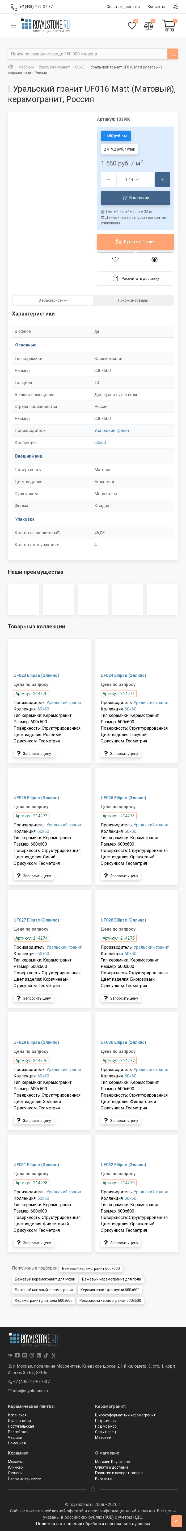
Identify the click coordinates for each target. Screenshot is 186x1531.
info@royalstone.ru (28, 1390)
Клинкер (15, 1467)
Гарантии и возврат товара (119, 1473)
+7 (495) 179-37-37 (29, 1381)
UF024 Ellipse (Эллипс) (123, 675)
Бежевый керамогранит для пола (111, 1279)
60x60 (100, 442)
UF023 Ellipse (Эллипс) (36, 675)
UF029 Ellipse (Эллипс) (36, 1042)
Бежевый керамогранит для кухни (45, 1279)
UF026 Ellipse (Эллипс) (123, 797)
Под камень (105, 1421)
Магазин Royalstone (112, 1462)
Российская (18, 1432)
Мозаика (15, 1462)
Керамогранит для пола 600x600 (44, 1300)
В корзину (135, 197)
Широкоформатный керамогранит (125, 1415)
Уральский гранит (111, 430)
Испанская (17, 1415)
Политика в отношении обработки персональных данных (93, 1523)
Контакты (103, 1478)
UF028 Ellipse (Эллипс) (123, 920)
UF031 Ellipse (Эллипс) (36, 1164)
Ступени (15, 1473)
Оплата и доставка (111, 1467)
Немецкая (17, 1443)
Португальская (21, 1426)
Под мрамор (106, 1426)
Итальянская (19, 1421)
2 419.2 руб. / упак (119, 149)
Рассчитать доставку (135, 278)
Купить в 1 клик (135, 241)
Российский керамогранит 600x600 (110, 1300)
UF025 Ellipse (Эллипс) (36, 797)
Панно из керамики (24, 1478)
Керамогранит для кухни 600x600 (110, 1290)
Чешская (15, 1437)
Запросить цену (33, 753)
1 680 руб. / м (116, 135)
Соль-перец (105, 1432)
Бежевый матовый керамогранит (44, 1290)
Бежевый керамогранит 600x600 (91, 1268)
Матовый (103, 1437)
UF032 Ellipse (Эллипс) (123, 1164)
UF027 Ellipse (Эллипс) (36, 920)
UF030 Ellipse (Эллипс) (123, 1042)
